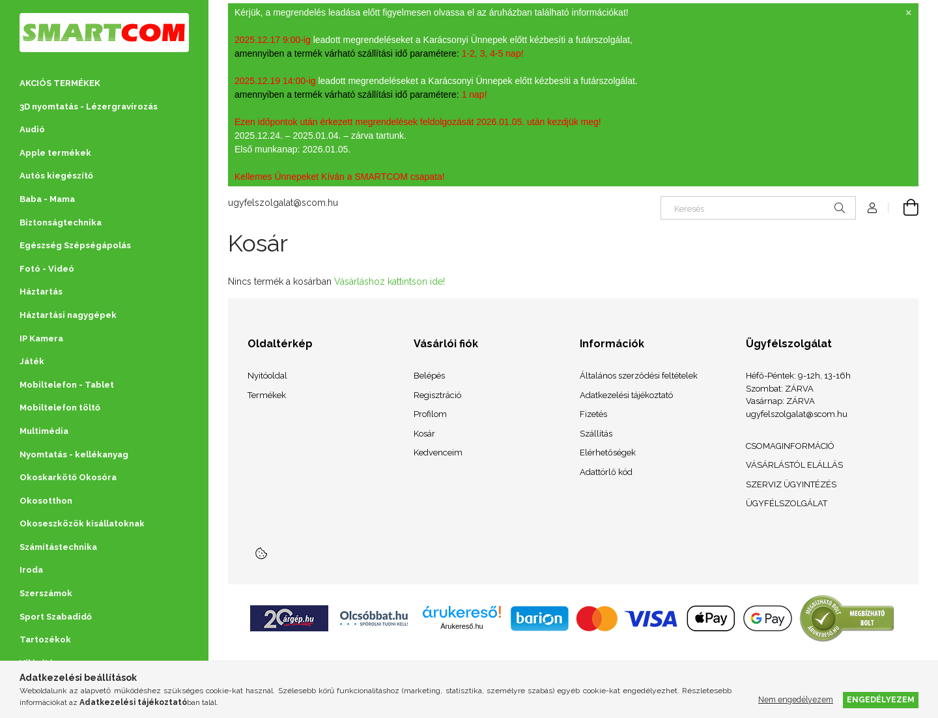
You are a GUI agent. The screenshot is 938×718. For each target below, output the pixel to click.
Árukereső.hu (461, 626)
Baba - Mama (47, 199)
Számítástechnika (58, 547)
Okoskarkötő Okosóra (68, 477)
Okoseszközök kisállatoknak (82, 523)
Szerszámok (46, 593)
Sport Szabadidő (56, 617)
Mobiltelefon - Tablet (67, 385)
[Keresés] (758, 208)
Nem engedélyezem (795, 699)
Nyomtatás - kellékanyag (74, 454)
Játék (32, 361)
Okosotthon (46, 501)
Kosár (424, 433)
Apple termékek (55, 153)
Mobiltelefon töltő (60, 407)
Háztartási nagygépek (68, 315)
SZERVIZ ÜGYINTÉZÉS (791, 484)
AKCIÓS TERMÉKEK (60, 83)
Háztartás (41, 291)
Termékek (267, 395)
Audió (32, 129)
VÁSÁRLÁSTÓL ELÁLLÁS (794, 465)
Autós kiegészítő (56, 175)
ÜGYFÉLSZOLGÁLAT (786, 503)
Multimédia (44, 431)
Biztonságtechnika (61, 222)
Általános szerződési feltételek (639, 376)
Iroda (31, 570)
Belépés (429, 376)
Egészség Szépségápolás (75, 245)
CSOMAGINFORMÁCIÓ (790, 446)
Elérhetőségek (608, 452)
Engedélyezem (881, 699)
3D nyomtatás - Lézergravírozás (89, 106)
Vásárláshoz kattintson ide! (389, 281)
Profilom (430, 414)
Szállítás (596, 433)
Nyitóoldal (267, 376)
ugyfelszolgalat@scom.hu (283, 202)
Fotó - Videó (47, 269)
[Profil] (872, 208)
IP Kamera (41, 338)
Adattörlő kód (606, 472)
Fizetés (593, 414)
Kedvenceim (438, 452)
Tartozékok (45, 639)
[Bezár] (908, 13)
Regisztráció (437, 395)
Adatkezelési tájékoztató (626, 395)
